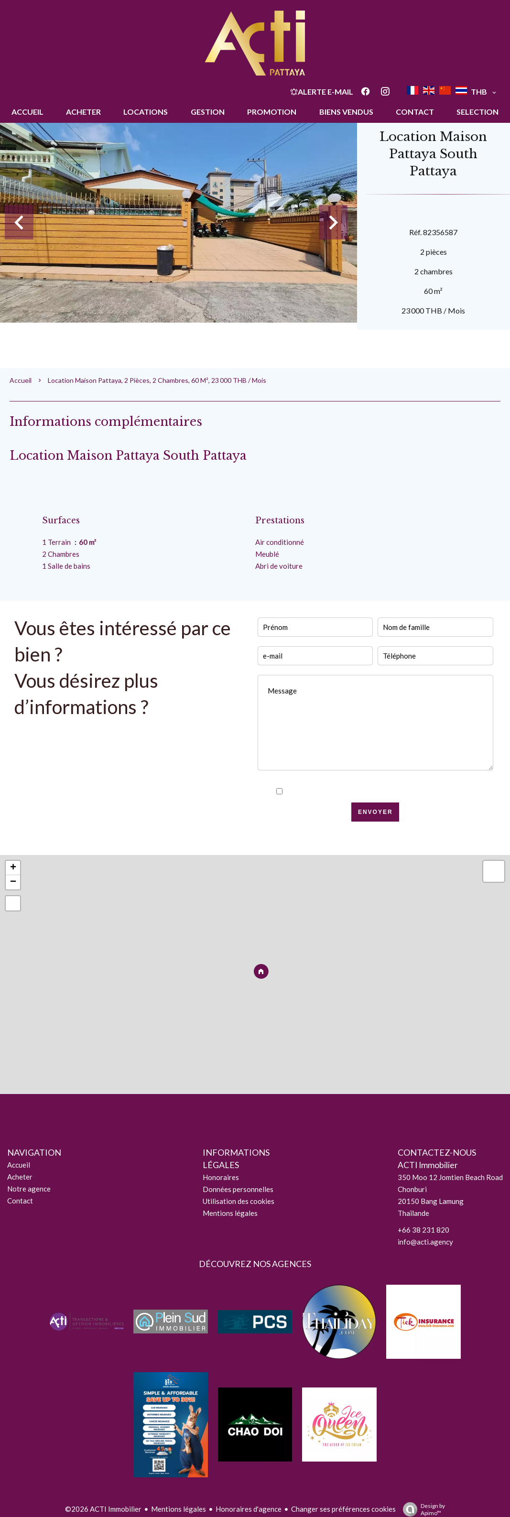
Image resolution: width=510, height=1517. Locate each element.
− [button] (13, 882)
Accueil (21, 380)
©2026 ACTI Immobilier (103, 1509)
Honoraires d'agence (249, 1509)
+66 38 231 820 (423, 1229)
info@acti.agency (425, 1241)
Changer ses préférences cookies (343, 1509)
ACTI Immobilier (428, 1165)
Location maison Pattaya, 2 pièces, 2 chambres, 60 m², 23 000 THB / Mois (157, 380)
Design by (421, 1509)
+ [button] (13, 868)
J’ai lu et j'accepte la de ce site (380, 791)
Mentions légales (178, 1509)
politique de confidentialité (397, 791)
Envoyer (375, 812)
